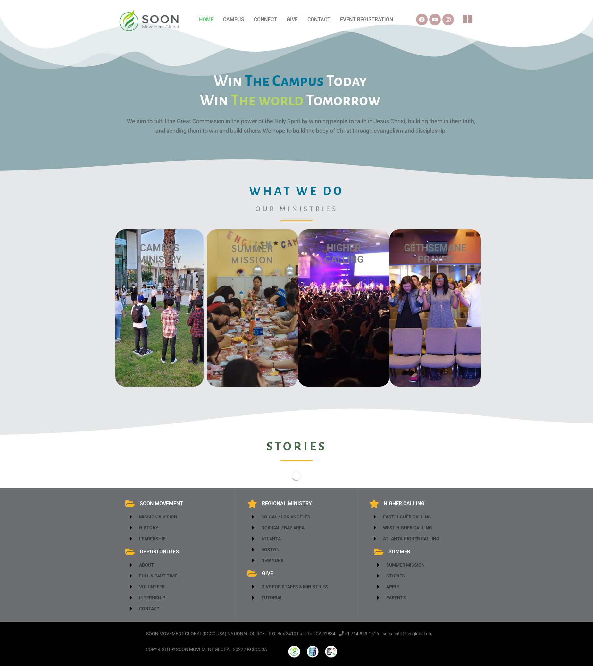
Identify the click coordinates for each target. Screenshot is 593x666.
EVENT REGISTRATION (366, 19)
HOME (206, 19)
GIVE (292, 19)
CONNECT (265, 19)
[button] (468, 20)
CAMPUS (233, 19)
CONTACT (318, 19)
